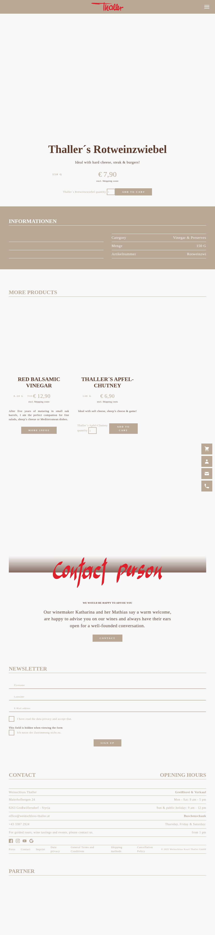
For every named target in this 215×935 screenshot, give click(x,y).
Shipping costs (110, 181)
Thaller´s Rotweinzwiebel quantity (84, 191)
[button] (207, 7)
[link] (206, 57)
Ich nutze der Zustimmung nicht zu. (39, 732)
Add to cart (133, 192)
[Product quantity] (111, 192)
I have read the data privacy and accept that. (44, 718)
